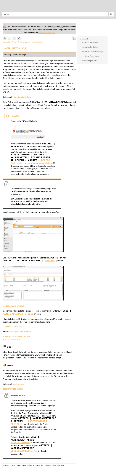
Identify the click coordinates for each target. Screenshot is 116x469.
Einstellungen (20, 443)
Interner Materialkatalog (42, 163)
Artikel (14, 42)
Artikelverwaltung (24, 42)
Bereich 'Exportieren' (92, 56)
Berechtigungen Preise (89, 61)
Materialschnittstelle (22, 97)
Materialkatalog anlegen (90, 43)
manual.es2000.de (56, 32)
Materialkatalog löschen (90, 47)
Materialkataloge (84, 39)
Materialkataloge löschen (19, 332)
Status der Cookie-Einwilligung (54, 466)
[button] (105, 14)
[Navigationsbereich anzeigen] (3, 6)
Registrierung (19, 384)
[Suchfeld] (58, 14)
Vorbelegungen (20, 452)
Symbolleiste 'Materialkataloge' (92, 52)
